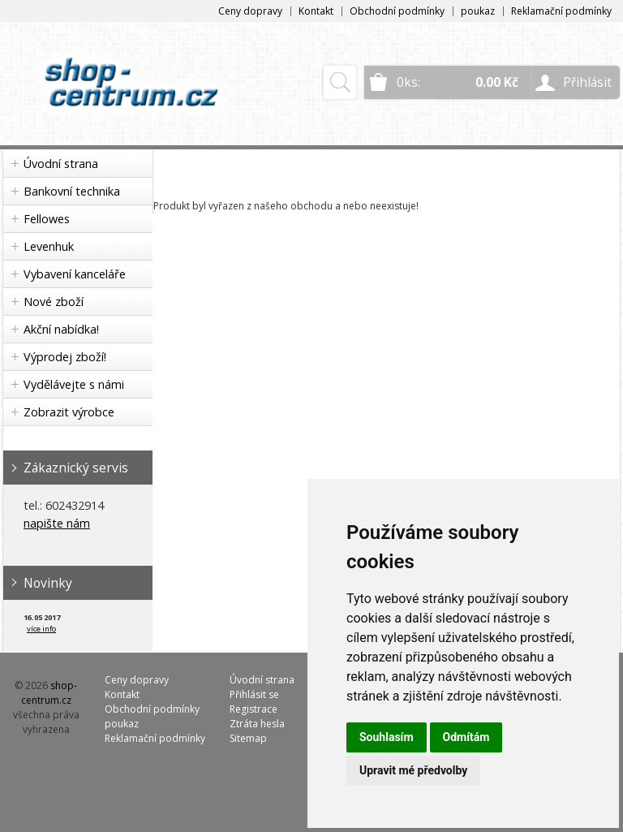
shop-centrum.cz (49, 693)
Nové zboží (54, 301)
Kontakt (316, 11)
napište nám (57, 523)
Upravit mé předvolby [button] (413, 770)
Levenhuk (49, 246)
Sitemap (248, 738)
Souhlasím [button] (386, 737)
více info (41, 628)
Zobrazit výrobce (69, 412)
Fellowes (47, 218)
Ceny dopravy (250, 11)
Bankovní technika (72, 191)
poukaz (478, 11)
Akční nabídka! (61, 329)
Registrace (253, 709)
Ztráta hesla (257, 724)
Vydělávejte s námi (74, 384)
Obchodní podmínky (397, 11)
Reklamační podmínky (561, 11)
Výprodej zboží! (65, 356)
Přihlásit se (254, 694)
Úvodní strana (61, 163)
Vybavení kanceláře (75, 274)
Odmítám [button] (466, 737)
